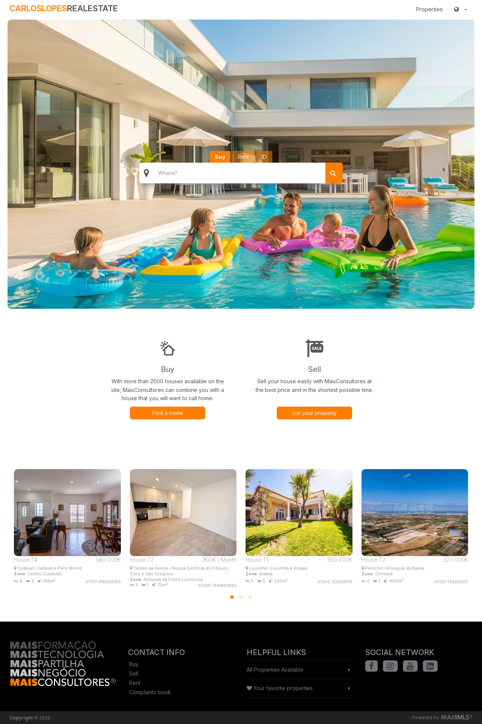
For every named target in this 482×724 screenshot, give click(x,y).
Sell (133, 673)
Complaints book (150, 692)
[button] (460, 9)
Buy (220, 157)
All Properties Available (275, 669)
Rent (243, 157)
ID (264, 157)
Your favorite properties (280, 688)
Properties (429, 9)
